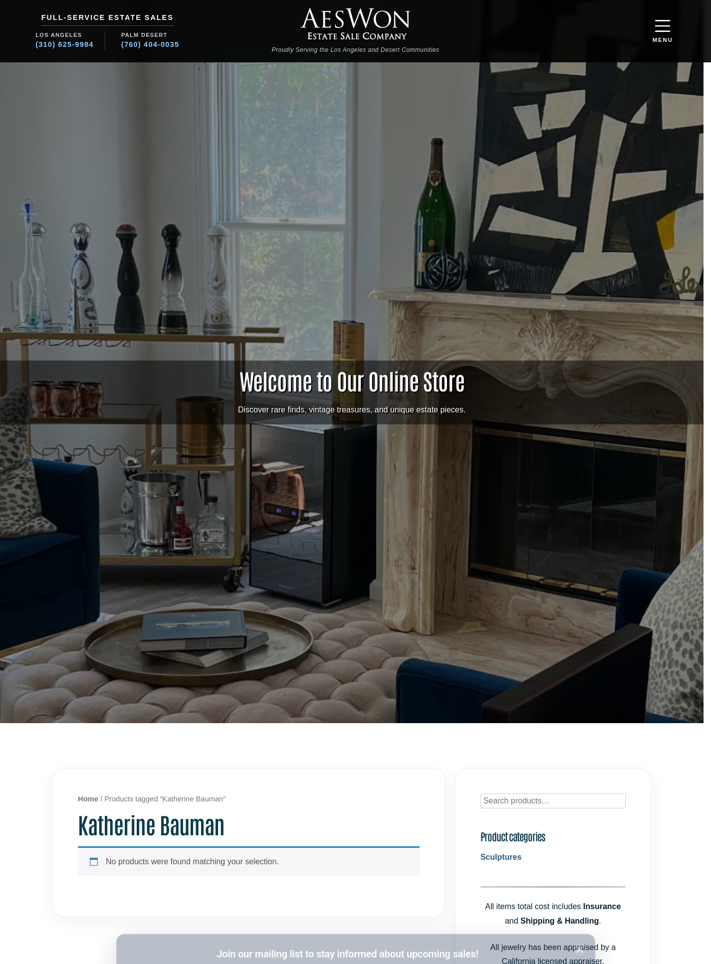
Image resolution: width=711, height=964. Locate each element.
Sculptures (501, 857)
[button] (663, 31)
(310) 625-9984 (64, 44)
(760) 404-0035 (150, 44)
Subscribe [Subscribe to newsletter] (526, 925)
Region (371, 906)
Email (255, 906)
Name (142, 906)
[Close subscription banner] (580, 881)
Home (88, 799)
